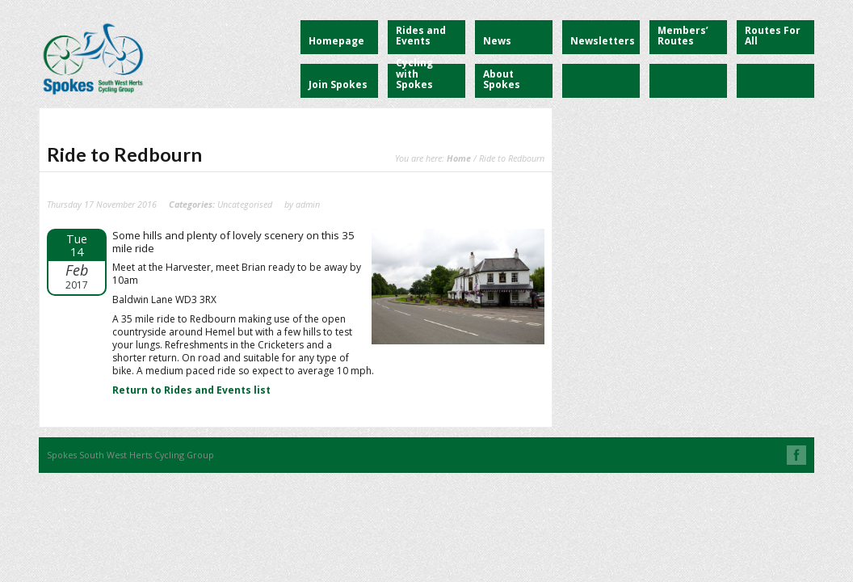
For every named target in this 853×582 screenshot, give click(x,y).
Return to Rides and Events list (191, 390)
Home (459, 158)
